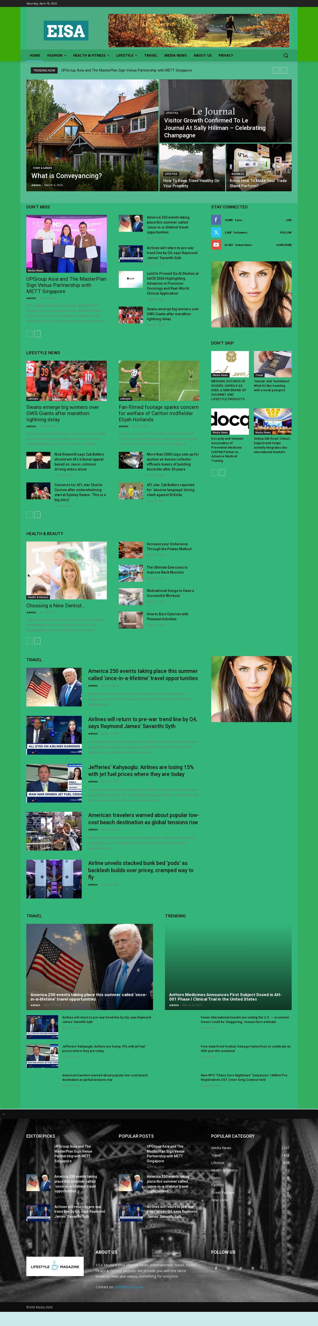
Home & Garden (42, 168)
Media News (35, 270)
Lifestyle (172, 113)
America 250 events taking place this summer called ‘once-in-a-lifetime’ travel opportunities (138, 678)
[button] (286, 55)
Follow (286, 232)
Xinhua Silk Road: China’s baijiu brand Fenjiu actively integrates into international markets (272, 443)
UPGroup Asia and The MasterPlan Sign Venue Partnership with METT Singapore (126, 70)
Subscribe (284, 245)
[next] (284, 70)
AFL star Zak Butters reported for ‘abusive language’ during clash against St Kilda (171, 490)
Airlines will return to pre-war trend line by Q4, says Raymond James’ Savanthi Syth (172, 253)
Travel (259, 375)
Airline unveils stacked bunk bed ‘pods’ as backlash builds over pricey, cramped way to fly (142, 884)
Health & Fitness (38, 597)
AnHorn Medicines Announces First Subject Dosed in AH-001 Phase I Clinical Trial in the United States (225, 1011)
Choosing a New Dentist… (55, 606)
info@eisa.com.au (129, 1301)
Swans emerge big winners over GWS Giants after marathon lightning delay (173, 314)
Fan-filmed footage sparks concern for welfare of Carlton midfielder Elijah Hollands (159, 413)
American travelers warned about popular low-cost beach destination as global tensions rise (139, 829)
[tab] (159, 1128)
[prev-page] (29, 334)
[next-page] (37, 334)
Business (238, 174)
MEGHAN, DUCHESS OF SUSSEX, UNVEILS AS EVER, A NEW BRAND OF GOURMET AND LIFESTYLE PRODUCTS (228, 389)
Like (289, 220)
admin (31, 298)
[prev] (276, 70)
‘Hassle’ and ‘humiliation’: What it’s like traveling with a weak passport (272, 385)
